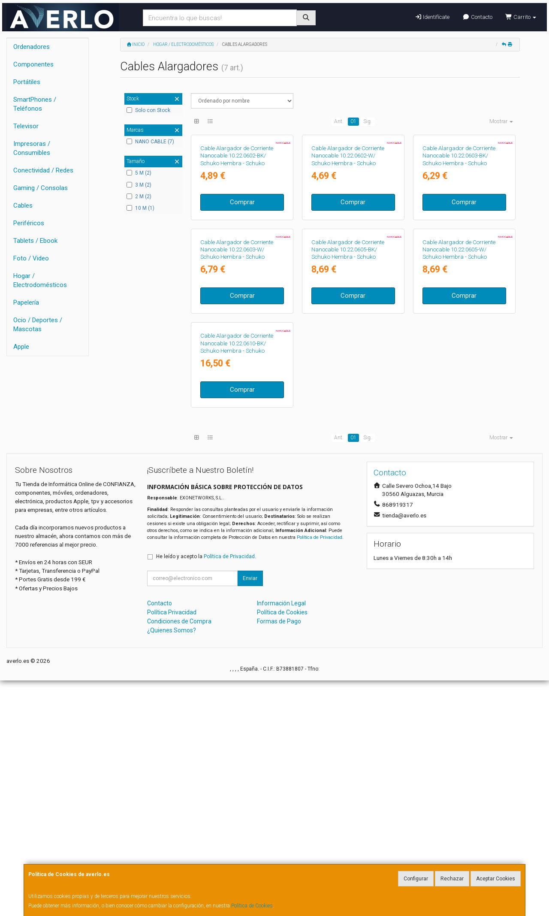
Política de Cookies (252, 906)
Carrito (520, 17)
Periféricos (28, 223)
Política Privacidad (171, 847)
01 (353, 121)
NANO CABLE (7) (150, 142)
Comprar (242, 280)
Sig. (367, 121)
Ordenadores (31, 47)
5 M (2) (139, 173)
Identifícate (432, 17)
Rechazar (452, 879)
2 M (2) (139, 196)
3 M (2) (139, 185)
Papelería (26, 302)
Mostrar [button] (501, 121)
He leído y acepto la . (206, 792)
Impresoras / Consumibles (31, 148)
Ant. (339, 121)
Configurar (416, 879)
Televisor (26, 126)
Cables (23, 205)
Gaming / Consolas (40, 188)
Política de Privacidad (319, 773)
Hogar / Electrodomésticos (40, 280)
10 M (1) (140, 208)
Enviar (250, 814)
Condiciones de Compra (179, 856)
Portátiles (26, 82)
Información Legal (281, 838)
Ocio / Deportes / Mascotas (37, 324)
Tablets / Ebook (35, 241)
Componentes (33, 64)
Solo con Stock (148, 110)
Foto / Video (31, 258)
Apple (21, 347)
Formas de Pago (279, 856)
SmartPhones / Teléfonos (34, 104)
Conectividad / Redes (43, 170)
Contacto (477, 17)
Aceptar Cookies (495, 879)
